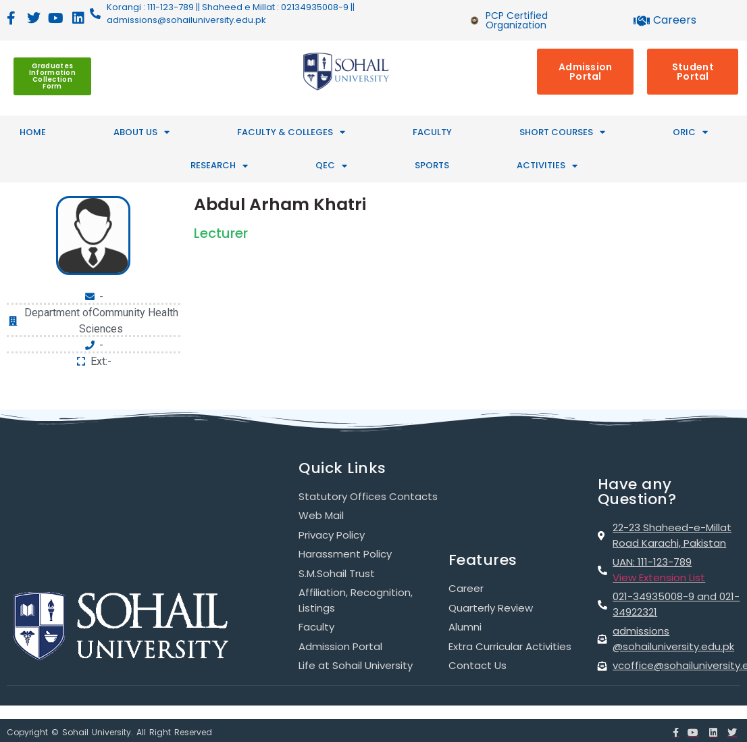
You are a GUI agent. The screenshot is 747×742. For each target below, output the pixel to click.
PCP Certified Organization (517, 20)
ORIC (690, 132)
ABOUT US (141, 132)
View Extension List (659, 577)
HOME (33, 132)
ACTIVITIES (547, 166)
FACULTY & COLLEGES (291, 132)
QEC (331, 166)
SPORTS (432, 165)
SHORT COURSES (562, 132)
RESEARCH (219, 166)
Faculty (432, 132)
